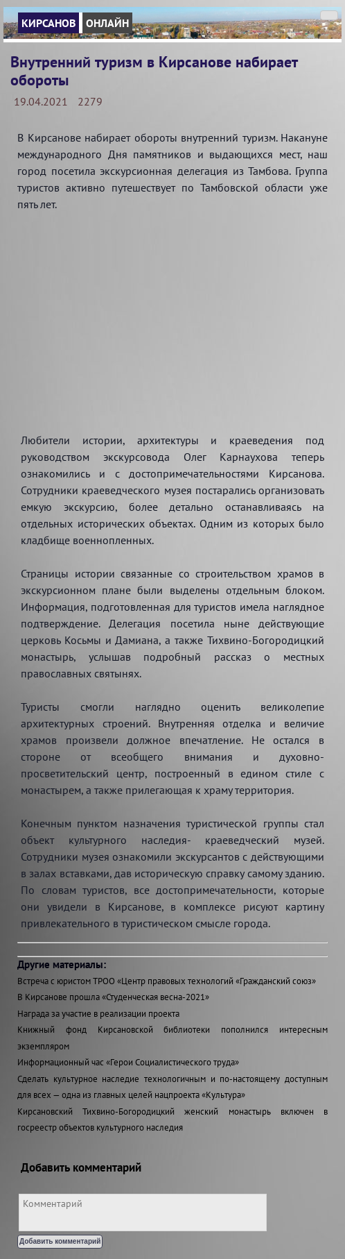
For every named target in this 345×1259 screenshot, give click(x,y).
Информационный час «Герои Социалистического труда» (128, 1062)
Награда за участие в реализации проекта (98, 1014)
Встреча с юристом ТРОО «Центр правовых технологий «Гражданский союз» (166, 981)
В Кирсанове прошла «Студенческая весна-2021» (113, 997)
